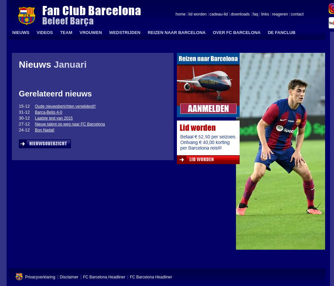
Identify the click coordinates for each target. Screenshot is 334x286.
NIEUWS (20, 32)
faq (255, 15)
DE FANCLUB (281, 32)
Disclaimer (69, 277)
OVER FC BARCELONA (236, 32)
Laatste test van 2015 (54, 118)
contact (297, 15)
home (180, 15)
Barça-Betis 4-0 (48, 112)
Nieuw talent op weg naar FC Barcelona (70, 124)
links (265, 15)
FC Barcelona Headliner (104, 277)
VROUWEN (91, 32)
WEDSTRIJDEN (125, 32)
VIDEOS (45, 32)
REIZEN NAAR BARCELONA (177, 32)
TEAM (66, 32)
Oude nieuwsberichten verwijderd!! (65, 106)
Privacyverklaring (40, 277)
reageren (280, 15)
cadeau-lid (219, 15)
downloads (240, 15)
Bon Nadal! (44, 130)
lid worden (197, 15)
